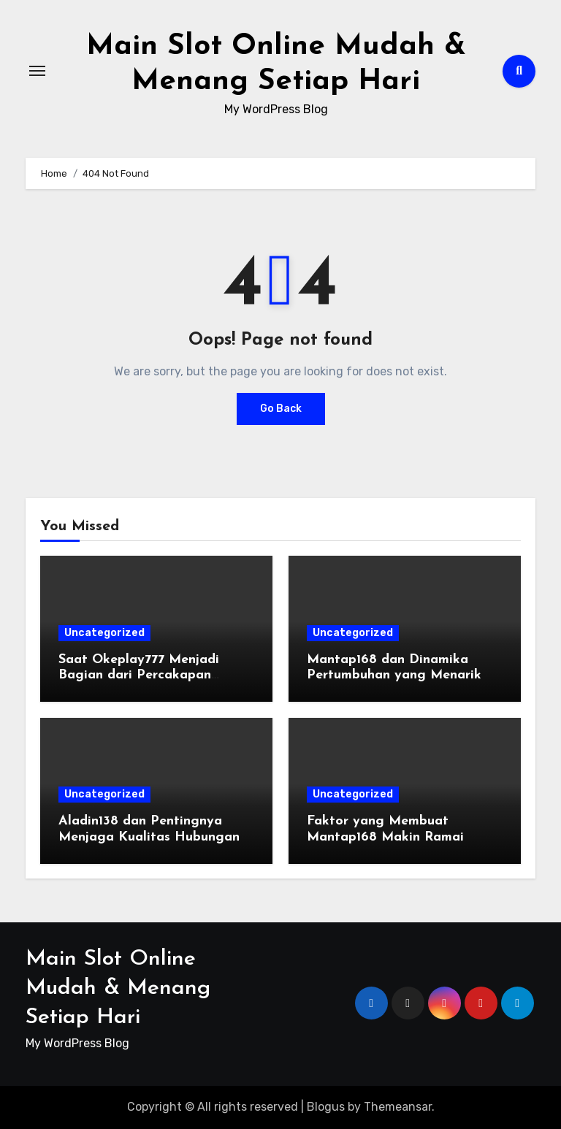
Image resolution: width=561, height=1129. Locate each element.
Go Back (281, 408)
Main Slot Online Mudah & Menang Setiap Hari (118, 988)
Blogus (326, 1107)
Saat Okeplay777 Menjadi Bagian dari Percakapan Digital (138, 675)
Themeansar (398, 1107)
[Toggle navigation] (37, 71)
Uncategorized (104, 633)
